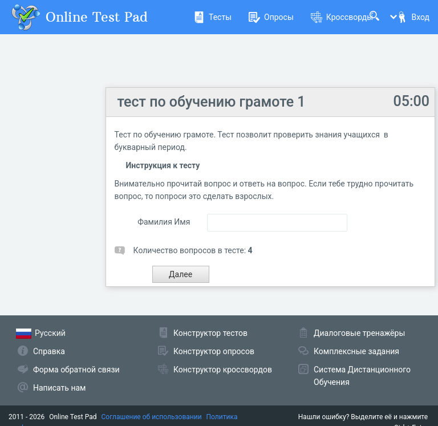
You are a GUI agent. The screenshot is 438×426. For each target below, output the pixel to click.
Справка (49, 351)
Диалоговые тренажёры (359, 333)
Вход (412, 17)
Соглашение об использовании (152, 417)
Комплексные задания (356, 351)
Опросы (271, 17)
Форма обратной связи (76, 369)
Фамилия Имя (163, 221)
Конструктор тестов (210, 333)
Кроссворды (342, 17)
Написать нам (59, 387)
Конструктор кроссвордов (222, 369)
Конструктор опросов (213, 351)
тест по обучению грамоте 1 (211, 102)
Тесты (212, 17)
